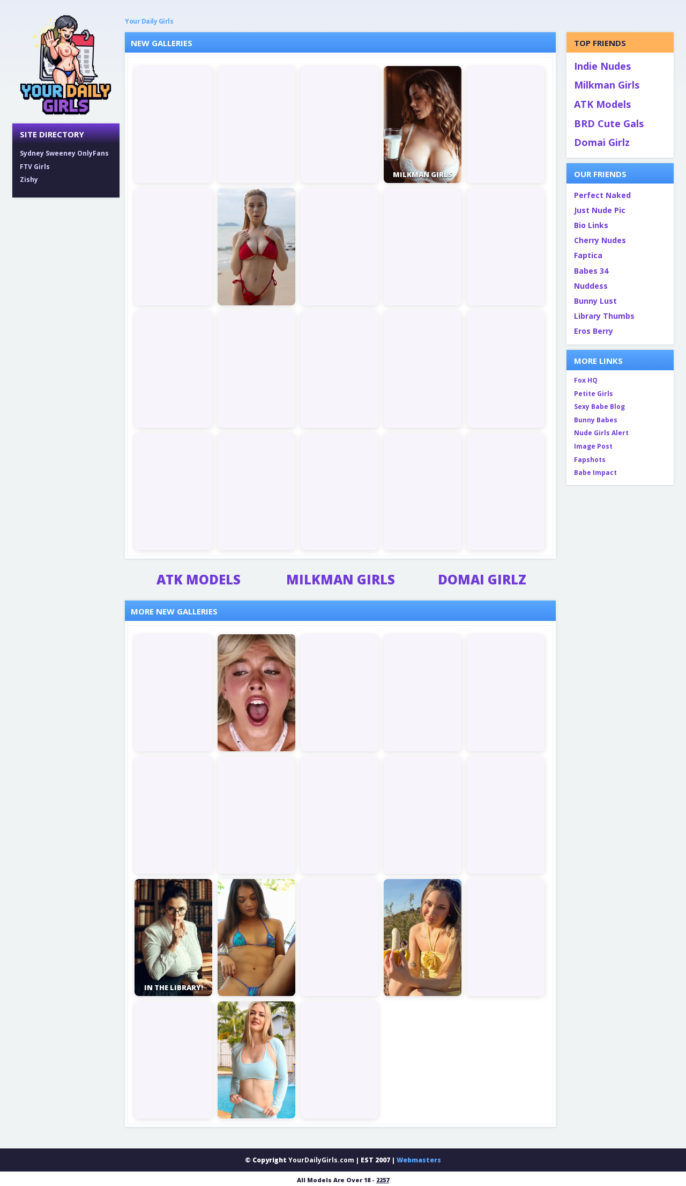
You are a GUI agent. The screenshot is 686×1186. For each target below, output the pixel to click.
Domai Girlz (482, 580)
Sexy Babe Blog (599, 406)
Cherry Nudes (600, 240)
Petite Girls (593, 393)
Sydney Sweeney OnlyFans (64, 153)
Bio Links (591, 225)
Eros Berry (593, 331)
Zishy (29, 179)
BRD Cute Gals (609, 123)
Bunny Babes (595, 419)
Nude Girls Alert (601, 432)
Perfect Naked (602, 195)
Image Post (593, 446)
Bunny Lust (595, 301)
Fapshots (590, 459)
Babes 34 (591, 271)
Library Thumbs (604, 316)
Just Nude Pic (599, 210)
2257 (382, 1180)
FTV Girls (35, 166)
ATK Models (198, 580)
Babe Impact (595, 472)
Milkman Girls (340, 580)
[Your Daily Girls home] (66, 64)
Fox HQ (586, 380)
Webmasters (419, 1160)
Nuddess (591, 286)
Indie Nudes (602, 66)
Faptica (588, 255)
